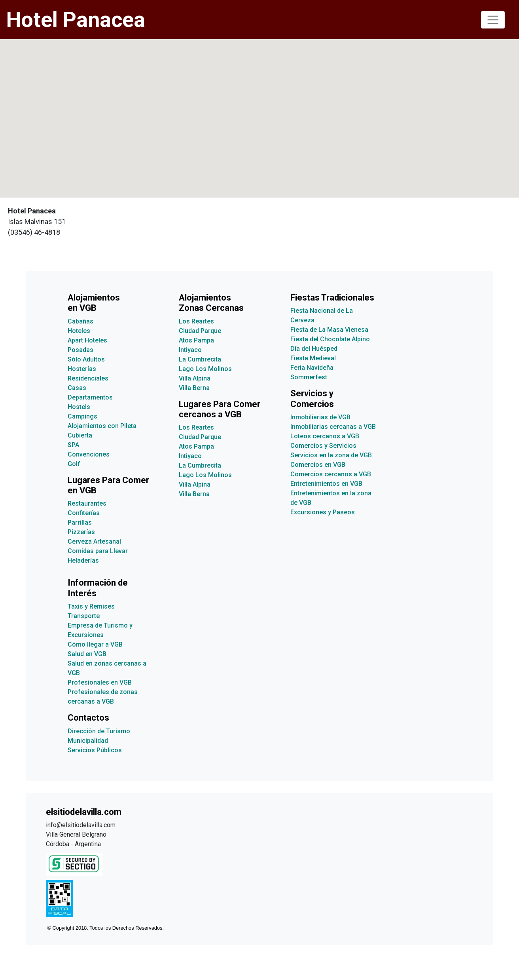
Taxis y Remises (91, 606)
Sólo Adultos (86, 359)
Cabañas (80, 321)
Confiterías (84, 513)
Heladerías (83, 560)
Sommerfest (308, 377)
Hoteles (79, 331)
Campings (82, 416)
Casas (77, 388)
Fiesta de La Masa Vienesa (329, 329)
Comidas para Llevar (98, 551)
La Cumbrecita (200, 359)
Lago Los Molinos (205, 369)
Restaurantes (87, 503)
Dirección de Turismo (99, 731)
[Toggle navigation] (493, 20)
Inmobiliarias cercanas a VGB (333, 426)
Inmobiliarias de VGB (320, 417)
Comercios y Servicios (323, 445)
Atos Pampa (196, 340)
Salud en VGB (87, 654)
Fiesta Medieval (313, 358)
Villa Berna (194, 388)
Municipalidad (88, 740)
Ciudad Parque (200, 331)
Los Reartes (196, 321)
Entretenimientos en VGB (326, 483)
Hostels (79, 407)
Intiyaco (190, 350)
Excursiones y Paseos (322, 512)
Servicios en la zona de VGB (331, 455)
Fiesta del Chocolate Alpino (330, 339)
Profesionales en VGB (100, 682)
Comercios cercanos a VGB (330, 474)
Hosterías (82, 369)
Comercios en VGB (317, 464)
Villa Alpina (194, 378)
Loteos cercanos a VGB (324, 436)
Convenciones (89, 454)
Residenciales (88, 378)
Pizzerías (81, 532)
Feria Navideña (311, 367)
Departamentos (90, 397)
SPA (73, 445)
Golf (74, 464)
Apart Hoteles (87, 340)
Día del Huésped (313, 348)
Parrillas (80, 522)
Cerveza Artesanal (94, 541)
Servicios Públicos (95, 750)
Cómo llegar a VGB (95, 644)
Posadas (80, 350)
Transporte (84, 616)
